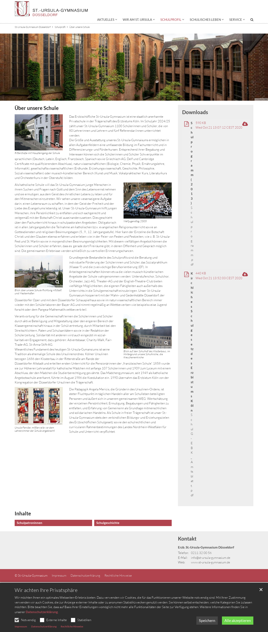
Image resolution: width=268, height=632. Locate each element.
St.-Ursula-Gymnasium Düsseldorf (33, 27)
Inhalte (23, 513)
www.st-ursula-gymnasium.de (210, 562)
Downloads (195, 112)
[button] (107, 20)
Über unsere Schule (79, 27)
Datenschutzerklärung (42, 623)
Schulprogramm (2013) (192, 163)
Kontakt (187, 539)
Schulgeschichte (107, 523)
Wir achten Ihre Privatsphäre (46, 601)
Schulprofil (60, 27)
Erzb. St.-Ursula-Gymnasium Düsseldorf (206, 547)
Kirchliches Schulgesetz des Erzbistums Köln (192, 341)
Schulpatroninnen (29, 523)
